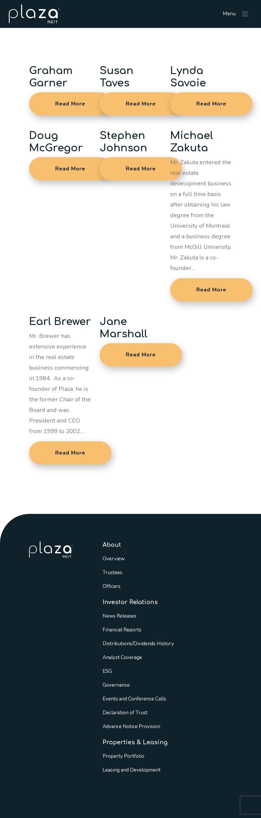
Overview (114, 558)
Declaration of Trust (125, 712)
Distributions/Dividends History (138, 643)
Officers (112, 586)
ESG (107, 671)
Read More (70, 103)
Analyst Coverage (122, 657)
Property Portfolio (123, 756)
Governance (116, 685)
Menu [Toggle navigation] (236, 14)
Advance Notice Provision (131, 726)
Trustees (112, 572)
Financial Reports (122, 629)
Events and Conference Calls (134, 698)
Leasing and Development (131, 770)
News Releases (119, 616)
